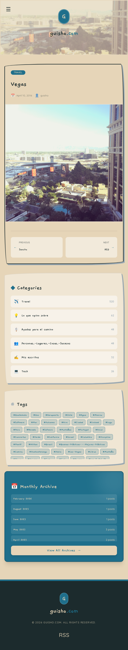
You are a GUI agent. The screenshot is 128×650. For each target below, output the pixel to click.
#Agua (82, 415)
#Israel (70, 437)
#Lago (108, 422)
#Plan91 (17, 444)
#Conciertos (19, 437)
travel (18, 72)
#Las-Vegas (74, 451)
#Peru (16, 429)
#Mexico (97, 415)
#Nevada (31, 429)
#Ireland (94, 422)
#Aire (64, 422)
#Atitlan (32, 444)
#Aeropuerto (52, 415)
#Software (18, 422)
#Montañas (65, 429)
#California (53, 437)
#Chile (68, 415)
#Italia (57, 451)
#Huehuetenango (38, 451)
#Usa (36, 415)
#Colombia (86, 437)
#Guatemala (20, 415)
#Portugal (83, 429)
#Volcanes (49, 422)
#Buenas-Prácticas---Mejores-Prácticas (82, 444)
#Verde (36, 437)
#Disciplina (104, 437)
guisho (64, 611)
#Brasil (48, 444)
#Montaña (108, 451)
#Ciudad (78, 422)
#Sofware (47, 429)
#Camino (18, 451)
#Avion (99, 429)
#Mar (34, 422)
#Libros (92, 451)
